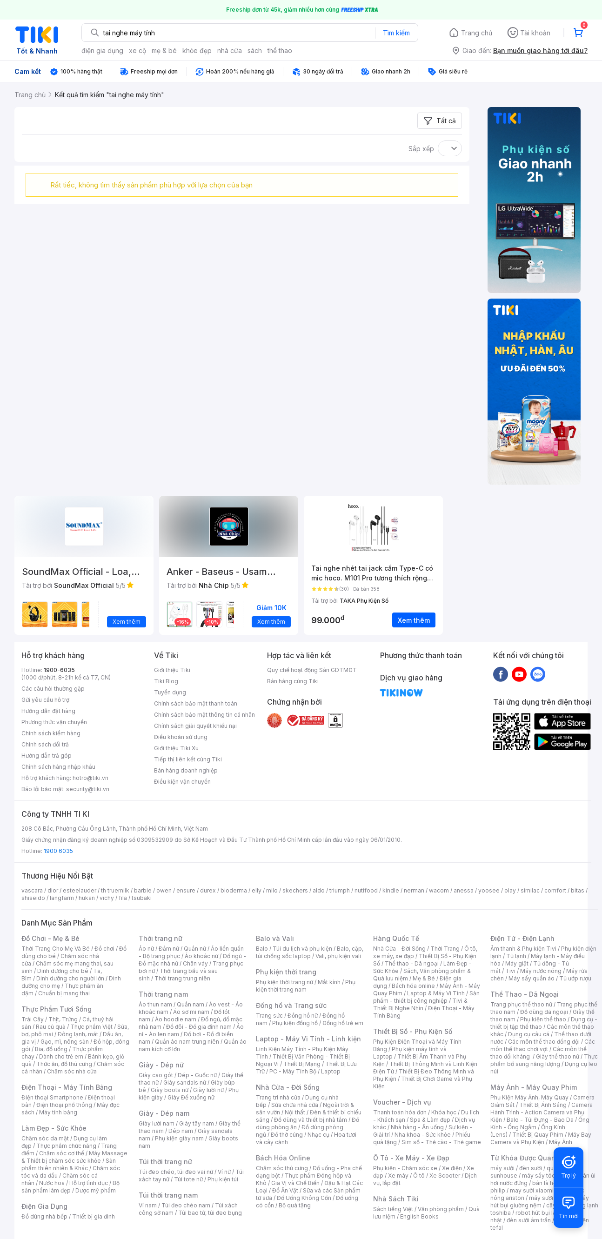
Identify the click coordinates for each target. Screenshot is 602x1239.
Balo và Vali (275, 938)
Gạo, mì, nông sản (64, 1041)
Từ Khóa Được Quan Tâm (530, 1158)
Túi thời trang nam (168, 1195)
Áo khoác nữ (201, 956)
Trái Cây (32, 1019)
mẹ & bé (164, 50)
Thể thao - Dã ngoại (412, 963)
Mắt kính (329, 982)
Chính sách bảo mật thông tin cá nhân (204, 714)
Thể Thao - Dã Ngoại (524, 994)
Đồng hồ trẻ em (342, 1022)
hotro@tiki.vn (90, 777)
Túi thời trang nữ (165, 1162)
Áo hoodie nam (175, 1019)
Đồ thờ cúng (287, 1134)
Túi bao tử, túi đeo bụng (210, 1212)
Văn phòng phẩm (441, 1209)
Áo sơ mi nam (191, 1011)
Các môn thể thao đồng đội (544, 1041)
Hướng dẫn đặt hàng (48, 710)
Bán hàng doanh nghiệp (186, 770)
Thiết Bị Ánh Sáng (543, 1104)
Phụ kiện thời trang (286, 972)
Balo (262, 948)
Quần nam (190, 1004)
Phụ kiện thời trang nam (305, 986)
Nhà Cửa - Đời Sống (288, 1087)
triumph (339, 890)
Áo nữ (146, 948)
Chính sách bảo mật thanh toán (195, 703)
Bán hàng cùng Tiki (293, 681)
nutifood (366, 890)
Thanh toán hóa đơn (400, 1112)
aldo (319, 890)
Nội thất (295, 1112)
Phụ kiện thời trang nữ (284, 982)
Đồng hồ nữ (303, 1015)
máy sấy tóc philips (548, 1175)
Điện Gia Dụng (44, 1206)
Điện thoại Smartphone (52, 1097)
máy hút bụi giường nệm (539, 1201)
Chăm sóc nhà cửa (72, 1071)
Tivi (510, 970)
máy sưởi (502, 1168)
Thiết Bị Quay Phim (537, 1134)
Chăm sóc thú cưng (282, 1168)
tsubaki (142, 897)
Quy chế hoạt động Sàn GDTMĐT (312, 669)
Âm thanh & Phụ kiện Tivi (523, 948)
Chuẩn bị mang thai (64, 993)
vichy (107, 897)
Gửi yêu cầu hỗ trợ (45, 699)
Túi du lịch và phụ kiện (302, 948)
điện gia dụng (102, 50)
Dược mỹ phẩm (95, 1190)
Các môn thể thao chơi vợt (542, 1045)
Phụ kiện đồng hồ (295, 1022)
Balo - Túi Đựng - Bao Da (540, 1119)
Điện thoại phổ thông (64, 1104)
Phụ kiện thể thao (543, 1019)
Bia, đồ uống (51, 1049)
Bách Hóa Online (283, 1158)
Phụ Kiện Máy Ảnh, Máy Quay (529, 1097)
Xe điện (452, 1168)
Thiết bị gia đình (93, 1216)
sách (254, 50)
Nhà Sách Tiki (396, 1199)
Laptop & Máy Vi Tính (436, 993)
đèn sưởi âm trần (529, 1220)
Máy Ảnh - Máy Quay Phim (533, 1087)
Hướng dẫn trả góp (46, 755)
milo (272, 890)
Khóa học (443, 1112)
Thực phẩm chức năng (66, 1145)
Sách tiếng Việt (393, 1209)
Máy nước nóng (541, 970)
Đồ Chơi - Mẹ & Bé (50, 938)
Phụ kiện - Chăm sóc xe (405, 1168)
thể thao (280, 50)
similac (530, 890)
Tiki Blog (166, 681)
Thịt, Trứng (63, 1019)
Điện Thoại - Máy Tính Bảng (66, 1087)
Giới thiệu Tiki (172, 669)
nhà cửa (229, 50)
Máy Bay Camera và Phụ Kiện (540, 1138)
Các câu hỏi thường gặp (53, 688)
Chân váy (195, 963)
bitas (577, 890)
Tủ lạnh (516, 956)
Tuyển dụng (170, 692)
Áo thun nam (155, 1004)
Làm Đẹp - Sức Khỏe (54, 1128)
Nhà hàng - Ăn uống (417, 1127)
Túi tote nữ (188, 1179)
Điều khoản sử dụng (180, 736)
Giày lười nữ (208, 1089)
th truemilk (115, 890)
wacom (439, 890)
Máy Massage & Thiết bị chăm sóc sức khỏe (74, 1157)
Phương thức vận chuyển (54, 722)
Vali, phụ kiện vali (338, 956)
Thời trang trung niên (182, 978)
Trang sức (269, 1015)
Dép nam (180, 1130)
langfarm (62, 897)
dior (52, 890)
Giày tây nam (196, 1123)
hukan (87, 897)
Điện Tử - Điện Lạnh (522, 938)
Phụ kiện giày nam (179, 1138)
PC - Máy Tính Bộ (292, 1071)
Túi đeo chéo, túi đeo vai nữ (176, 1171)
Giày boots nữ (169, 1089)
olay (510, 890)
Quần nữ (195, 948)
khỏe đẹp (197, 50)
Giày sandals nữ (184, 1082)
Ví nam (148, 1205)
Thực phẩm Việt (91, 1026)
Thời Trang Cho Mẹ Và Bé (55, 948)
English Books (419, 1216)
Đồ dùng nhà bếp (44, 1216)
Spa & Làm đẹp (430, 1119)
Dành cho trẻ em (61, 1056)
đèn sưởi (530, 1168)
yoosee (489, 890)
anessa (464, 890)
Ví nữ (224, 1171)
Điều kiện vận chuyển (182, 781)
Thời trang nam (163, 994)
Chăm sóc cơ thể (61, 1153)
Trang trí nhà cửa (278, 1097)
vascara (32, 890)
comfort (555, 890)
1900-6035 (59, 669)
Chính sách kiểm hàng (50, 733)
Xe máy (398, 1175)
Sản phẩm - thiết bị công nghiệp (426, 997)
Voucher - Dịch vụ (402, 1102)
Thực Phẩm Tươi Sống (56, 1009)
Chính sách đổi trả (45, 744)
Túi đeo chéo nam (185, 1205)
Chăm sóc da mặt (45, 1138)
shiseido (33, 897)
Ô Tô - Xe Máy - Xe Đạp (411, 1158)
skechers (295, 890)
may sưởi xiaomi (532, 1190)
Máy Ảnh (560, 1142)
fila (123, 897)
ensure (185, 890)
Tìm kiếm (396, 33)
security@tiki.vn (87, 789)
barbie (143, 890)
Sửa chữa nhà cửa (294, 1104)
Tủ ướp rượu (575, 978)
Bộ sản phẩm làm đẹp (70, 1186)
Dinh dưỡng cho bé (62, 970)
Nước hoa (52, 1182)
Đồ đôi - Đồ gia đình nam (199, 1026)
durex (208, 890)
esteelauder (79, 890)
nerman (414, 890)
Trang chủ (476, 33)
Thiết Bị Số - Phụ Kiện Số (412, 1031)
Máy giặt (516, 963)
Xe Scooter (444, 1175)
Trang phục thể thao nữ (521, 1004)
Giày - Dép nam (164, 1113)
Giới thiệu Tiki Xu (176, 748)
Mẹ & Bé (424, 978)
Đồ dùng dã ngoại (544, 1011)
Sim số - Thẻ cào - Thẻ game (441, 1142)
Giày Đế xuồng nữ (190, 1097)
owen (164, 890)
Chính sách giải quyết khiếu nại (195, 725)
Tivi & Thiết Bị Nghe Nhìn (420, 1004)
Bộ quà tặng (295, 1205)
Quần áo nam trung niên (187, 1041)
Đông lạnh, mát (78, 1034)
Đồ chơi (104, 948)
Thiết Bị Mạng (302, 1063)
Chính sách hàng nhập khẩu (58, 766)
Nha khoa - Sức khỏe (423, 1134)
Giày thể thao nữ (557, 1056)
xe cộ (137, 50)
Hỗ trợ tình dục (88, 1182)
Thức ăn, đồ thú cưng (64, 1063)
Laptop (331, 1071)
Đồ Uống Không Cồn (304, 1197)
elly (256, 890)
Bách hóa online (413, 985)
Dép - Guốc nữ (197, 1075)
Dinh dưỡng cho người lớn (70, 978)
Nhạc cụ (318, 1134)
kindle (390, 890)
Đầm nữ (169, 948)
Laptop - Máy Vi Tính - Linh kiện (308, 1039)
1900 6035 (58, 850)
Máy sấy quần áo (531, 978)
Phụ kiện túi (222, 1179)
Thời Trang (445, 948)
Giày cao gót (156, 1075)
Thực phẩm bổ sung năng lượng (544, 1060)
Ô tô (419, 1175)
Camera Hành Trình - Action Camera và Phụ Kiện (541, 1112)
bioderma (234, 890)
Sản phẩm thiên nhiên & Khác (68, 1164)
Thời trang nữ (160, 938)
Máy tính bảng (58, 1112)
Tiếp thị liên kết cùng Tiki (188, 759)
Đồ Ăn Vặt (285, 1190)
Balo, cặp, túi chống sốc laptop (309, 952)
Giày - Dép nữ (161, 1065)
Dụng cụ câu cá (528, 1034)
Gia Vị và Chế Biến (295, 1182)
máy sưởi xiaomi (551, 1197)
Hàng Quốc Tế (396, 938)
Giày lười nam (156, 1123)
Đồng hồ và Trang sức (291, 1005)
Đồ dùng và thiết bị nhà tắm (310, 1119)
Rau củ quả (51, 1026)
